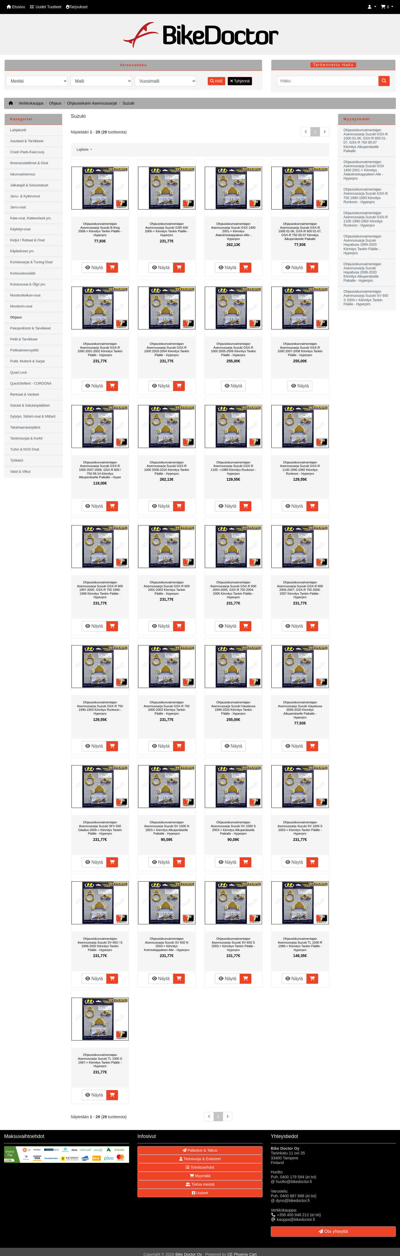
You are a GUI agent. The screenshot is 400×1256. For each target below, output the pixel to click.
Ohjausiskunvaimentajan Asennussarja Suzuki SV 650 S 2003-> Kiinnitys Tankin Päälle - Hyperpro (233, 944)
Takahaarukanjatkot (25, 427)
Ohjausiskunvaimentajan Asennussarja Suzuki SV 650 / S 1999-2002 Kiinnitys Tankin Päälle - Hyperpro (100, 944)
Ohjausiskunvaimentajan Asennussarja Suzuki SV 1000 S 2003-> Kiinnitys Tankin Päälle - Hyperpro (300, 828)
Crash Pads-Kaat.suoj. (27, 152)
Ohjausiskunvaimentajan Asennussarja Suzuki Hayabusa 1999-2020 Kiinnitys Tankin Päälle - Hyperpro (233, 708)
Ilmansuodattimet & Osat (29, 163)
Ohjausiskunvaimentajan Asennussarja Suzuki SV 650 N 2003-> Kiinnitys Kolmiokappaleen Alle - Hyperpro (166, 944)
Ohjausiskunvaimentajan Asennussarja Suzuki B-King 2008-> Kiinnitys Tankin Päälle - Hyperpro (100, 229)
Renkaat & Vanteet (24, 394)
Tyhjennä (240, 81)
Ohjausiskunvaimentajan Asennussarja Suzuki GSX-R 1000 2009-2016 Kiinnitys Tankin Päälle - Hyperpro (166, 468)
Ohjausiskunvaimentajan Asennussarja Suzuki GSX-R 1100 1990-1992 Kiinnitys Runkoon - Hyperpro (300, 468)
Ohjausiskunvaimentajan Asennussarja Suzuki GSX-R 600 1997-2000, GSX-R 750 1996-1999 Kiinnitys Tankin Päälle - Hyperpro (100, 590)
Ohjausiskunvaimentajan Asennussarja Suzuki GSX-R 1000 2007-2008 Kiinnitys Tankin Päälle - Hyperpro (299, 349)
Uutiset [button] (200, 1193)
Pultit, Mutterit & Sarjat (27, 361)
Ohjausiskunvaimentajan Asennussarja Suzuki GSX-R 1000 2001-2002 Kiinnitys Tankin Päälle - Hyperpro (100, 349)
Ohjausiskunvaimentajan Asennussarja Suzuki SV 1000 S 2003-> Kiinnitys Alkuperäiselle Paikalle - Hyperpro (233, 828)
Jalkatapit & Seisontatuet (29, 185)
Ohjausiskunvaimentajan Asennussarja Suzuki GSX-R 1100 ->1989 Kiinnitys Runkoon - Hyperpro (233, 468)
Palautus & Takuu (200, 1150)
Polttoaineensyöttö (24, 350)
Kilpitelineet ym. (22, 251)
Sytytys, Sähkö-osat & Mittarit (32, 416)
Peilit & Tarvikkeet (23, 339)
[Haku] (328, 81)
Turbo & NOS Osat (24, 449)
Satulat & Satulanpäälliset (30, 405)
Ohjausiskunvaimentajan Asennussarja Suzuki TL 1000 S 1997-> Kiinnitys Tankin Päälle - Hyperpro (100, 1060)
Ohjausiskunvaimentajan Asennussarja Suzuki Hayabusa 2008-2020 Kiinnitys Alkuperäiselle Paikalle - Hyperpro (300, 710)
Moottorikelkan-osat (25, 295)
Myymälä (200, 1176)
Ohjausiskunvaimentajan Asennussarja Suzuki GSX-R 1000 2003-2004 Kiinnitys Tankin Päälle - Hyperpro (166, 349)
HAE (216, 81)
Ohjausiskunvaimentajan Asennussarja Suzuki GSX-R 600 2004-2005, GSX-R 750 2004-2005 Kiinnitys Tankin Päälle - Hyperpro (233, 590)
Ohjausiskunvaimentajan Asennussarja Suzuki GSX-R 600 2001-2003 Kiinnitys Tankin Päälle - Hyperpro (167, 588)
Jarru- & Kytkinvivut (25, 196)
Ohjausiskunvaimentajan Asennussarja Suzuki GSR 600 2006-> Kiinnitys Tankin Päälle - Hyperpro (166, 229)
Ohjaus (55, 103)
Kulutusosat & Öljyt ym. (28, 284)
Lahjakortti (18, 130)
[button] (372, 7)
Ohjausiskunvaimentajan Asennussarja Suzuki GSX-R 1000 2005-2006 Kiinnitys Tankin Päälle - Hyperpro (233, 349)
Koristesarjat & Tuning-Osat (31, 262)
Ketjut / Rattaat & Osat (27, 240)
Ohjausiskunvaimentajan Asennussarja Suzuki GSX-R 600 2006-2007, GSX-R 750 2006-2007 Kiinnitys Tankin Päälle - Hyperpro (300, 590)
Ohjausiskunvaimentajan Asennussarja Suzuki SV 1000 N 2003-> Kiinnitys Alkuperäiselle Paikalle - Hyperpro (166, 828)
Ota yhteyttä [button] (333, 1231)
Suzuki (128, 103)
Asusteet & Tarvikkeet (26, 141)
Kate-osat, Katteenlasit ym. (31, 218)
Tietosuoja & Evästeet (200, 1159)
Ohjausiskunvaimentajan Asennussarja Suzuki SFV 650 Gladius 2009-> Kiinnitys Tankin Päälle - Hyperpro (100, 828)
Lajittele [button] (83, 150)
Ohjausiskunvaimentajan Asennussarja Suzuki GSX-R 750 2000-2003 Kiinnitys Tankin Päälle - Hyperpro (167, 708)
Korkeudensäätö (22, 273)
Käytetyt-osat (20, 229)
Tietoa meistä (200, 1184)
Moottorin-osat (21, 306)
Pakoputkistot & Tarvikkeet (30, 328)
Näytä (94, 267)
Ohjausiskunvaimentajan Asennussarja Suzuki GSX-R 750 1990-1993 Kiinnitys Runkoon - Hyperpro (100, 708)
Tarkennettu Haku (333, 65)
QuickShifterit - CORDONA (30, 383)
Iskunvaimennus (22, 174)
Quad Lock (18, 372)
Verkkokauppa (30, 103)
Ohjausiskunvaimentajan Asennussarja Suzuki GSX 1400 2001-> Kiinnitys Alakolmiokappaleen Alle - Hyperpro (233, 231)
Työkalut (16, 460)
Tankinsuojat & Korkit (26, 438)
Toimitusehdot (200, 1167)
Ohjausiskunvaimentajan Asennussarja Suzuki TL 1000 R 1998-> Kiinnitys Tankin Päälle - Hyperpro (300, 944)
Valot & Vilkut (20, 472)
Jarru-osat (18, 207)
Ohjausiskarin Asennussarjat (92, 103)
